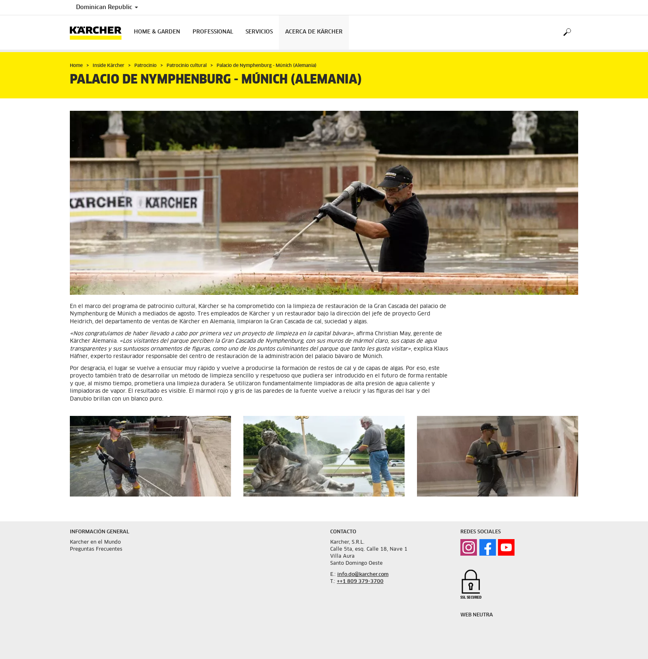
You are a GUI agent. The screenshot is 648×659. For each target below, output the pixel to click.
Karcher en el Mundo (95, 542)
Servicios (259, 32)
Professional (213, 32)
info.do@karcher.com (362, 574)
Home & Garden (157, 32)
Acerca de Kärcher (314, 32)
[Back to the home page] (99, 32)
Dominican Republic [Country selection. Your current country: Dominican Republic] (107, 7)
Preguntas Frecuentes (96, 549)
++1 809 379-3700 (360, 581)
